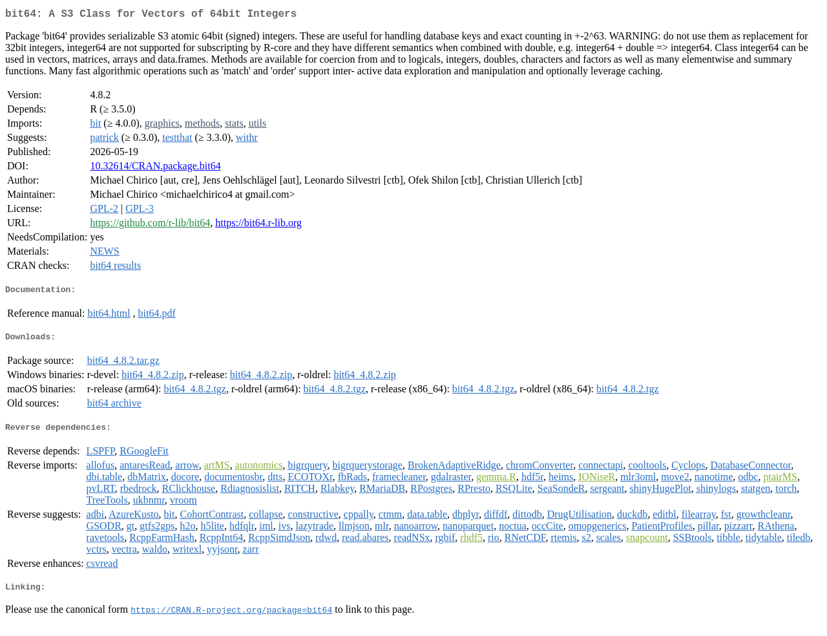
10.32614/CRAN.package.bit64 (155, 168)
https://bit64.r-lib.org (258, 225)
